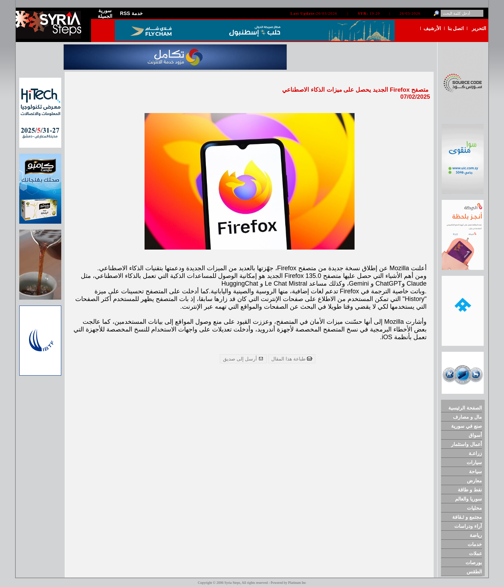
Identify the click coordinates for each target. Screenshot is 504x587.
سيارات (474, 462)
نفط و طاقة (470, 489)
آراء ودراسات (468, 526)
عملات (475, 553)
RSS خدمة (131, 13)
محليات (474, 508)
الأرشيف (432, 28)
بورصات (473, 562)
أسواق (475, 435)
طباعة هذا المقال (291, 359)
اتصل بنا (456, 28)
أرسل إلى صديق (243, 359)
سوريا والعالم (468, 499)
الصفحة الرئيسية (465, 408)
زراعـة (475, 453)
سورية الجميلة (105, 13)
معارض (474, 480)
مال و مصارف (467, 417)
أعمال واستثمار (466, 444)
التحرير (479, 28)
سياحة (475, 471)
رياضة (476, 535)
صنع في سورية (466, 426)
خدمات (475, 544)
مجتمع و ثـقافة (467, 517)
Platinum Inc (297, 583)
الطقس (474, 571)
